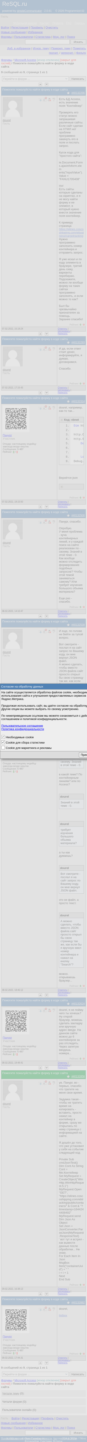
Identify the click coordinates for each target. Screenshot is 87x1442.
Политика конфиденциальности (22, 729)
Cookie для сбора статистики (25, 742)
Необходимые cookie (20, 737)
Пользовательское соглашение (22, 725)
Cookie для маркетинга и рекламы (29, 748)
